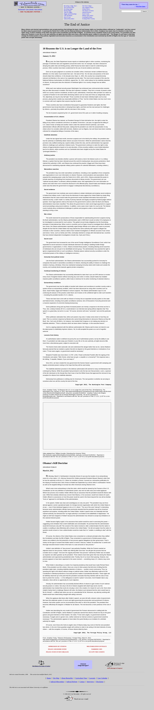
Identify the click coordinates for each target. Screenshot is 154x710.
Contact (82, 682)
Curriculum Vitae (81, 679)
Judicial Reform (71, 682)
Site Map (56, 679)
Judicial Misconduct (57, 682)
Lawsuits (92, 679)
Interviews (90, 682)
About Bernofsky (67, 679)
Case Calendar (30, 9)
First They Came (140, 6)
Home (49, 679)
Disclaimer (100, 682)
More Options (38, 9)
